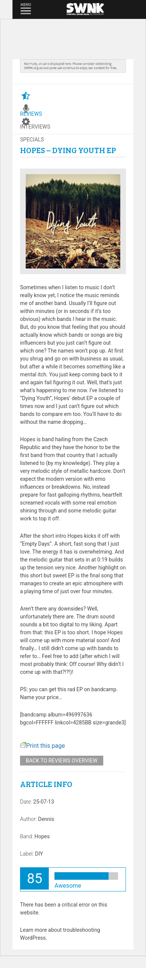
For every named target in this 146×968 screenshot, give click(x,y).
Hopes (42, 836)
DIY (39, 854)
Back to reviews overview (62, 761)
